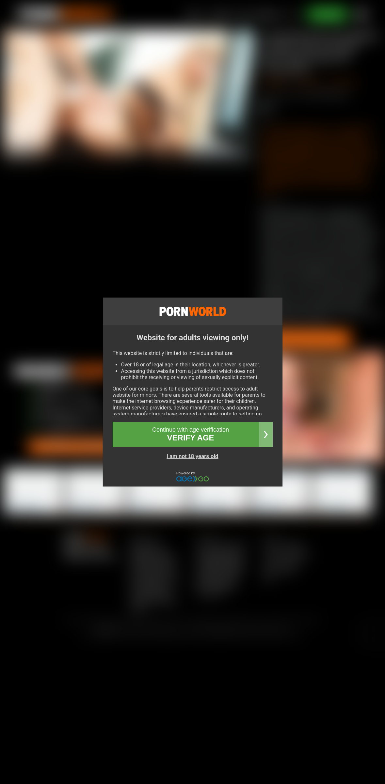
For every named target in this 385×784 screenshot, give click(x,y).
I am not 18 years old (192, 456)
